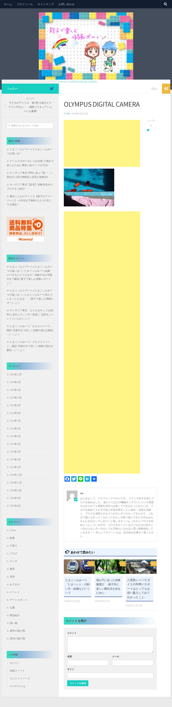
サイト (70, 669)
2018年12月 (16, 474)
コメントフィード (20, 678)
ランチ (13, 561)
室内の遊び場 (17, 638)
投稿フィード (17, 670)
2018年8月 (15, 505)
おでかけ (15, 584)
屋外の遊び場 (17, 630)
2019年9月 (15, 405)
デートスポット (18, 599)
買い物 (13, 623)
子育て (13, 545)
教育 (12, 568)
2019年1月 (15, 467)
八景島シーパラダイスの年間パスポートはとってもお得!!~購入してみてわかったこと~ (138, 588)
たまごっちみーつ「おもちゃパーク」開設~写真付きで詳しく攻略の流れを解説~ (30, 330)
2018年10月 (16, 490)
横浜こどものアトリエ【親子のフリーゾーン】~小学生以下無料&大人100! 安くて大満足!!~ (30, 200)
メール (116, 656)
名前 (70, 656)
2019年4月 (15, 444)
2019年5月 (15, 436)
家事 (12, 538)
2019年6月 (15, 428)
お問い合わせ (66, 4)
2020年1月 (15, 389)
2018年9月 (15, 498)
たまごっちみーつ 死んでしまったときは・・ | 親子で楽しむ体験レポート (30, 298)
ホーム (8, 4)
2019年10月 (16, 397)
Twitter (13, 530)
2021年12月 (16, 374)
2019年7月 (15, 420)
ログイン (15, 663)
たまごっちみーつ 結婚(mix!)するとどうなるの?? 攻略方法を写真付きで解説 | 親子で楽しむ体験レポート (29, 274)
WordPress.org (17, 686)
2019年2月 (15, 459)
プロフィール (25, 4)
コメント (72, 632)
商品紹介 (15, 615)
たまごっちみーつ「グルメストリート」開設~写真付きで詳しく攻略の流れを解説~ (30, 346)
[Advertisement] (102, 143)
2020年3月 (15, 382)
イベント (15, 592)
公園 (12, 607)
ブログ (13, 553)
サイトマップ (46, 4)
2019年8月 (15, 413)
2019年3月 (15, 451)
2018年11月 (16, 482)
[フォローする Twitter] (52, 88)
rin (68, 113)
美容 (12, 576)
